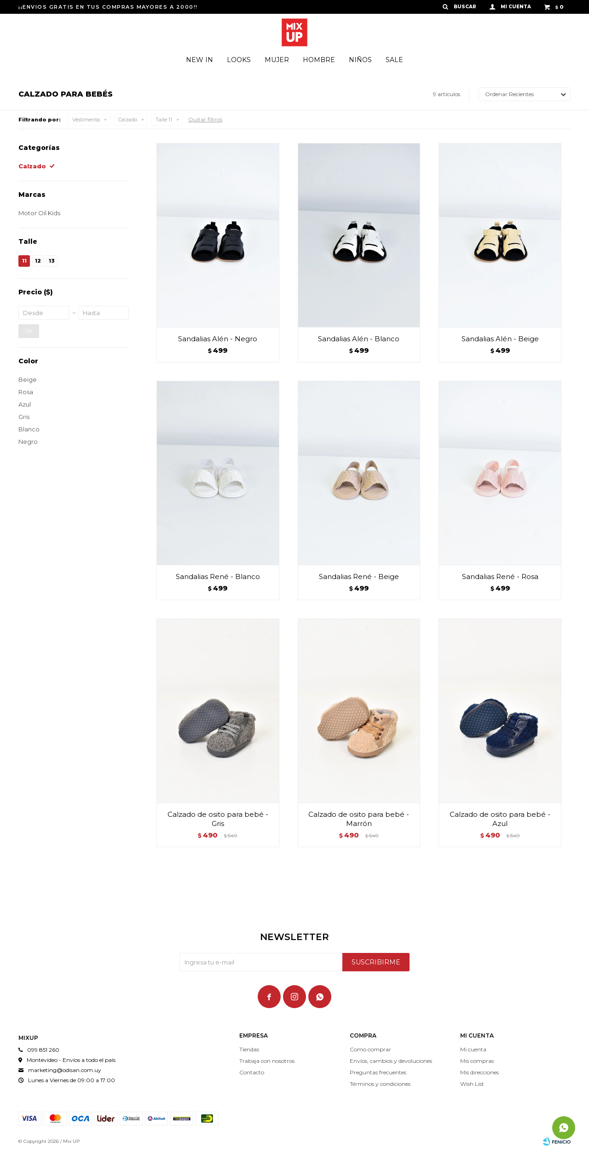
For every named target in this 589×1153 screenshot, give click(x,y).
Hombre (319, 60)
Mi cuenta (473, 1049)
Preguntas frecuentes (378, 1072)
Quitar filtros (205, 119)
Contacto (251, 1072)
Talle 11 (164, 119)
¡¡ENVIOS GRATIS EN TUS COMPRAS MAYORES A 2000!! (108, 7)
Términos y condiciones (380, 1083)
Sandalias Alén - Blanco (358, 338)
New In (199, 60)
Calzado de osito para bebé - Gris (217, 819)
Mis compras (477, 1060)
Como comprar (370, 1049)
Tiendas (249, 1049)
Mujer (277, 60)
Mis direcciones (479, 1072)
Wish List (472, 1083)
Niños (360, 60)
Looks (239, 60)
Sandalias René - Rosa (500, 576)
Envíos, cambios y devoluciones (391, 1060)
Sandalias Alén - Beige (500, 338)
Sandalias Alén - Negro (217, 338)
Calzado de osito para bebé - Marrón (358, 819)
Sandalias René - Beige (359, 576)
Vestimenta (86, 119)
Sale (394, 60)
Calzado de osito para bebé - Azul (500, 819)
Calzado (127, 119)
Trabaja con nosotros (266, 1060)
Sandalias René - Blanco (218, 576)
